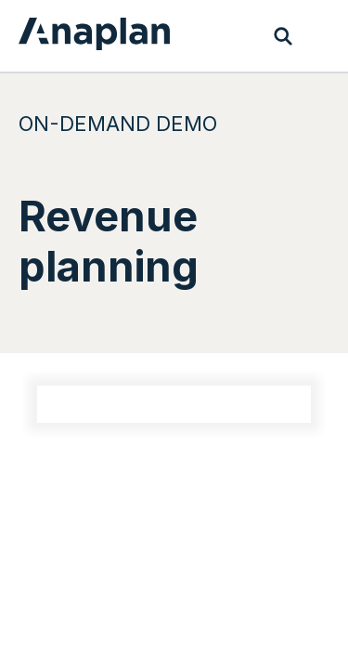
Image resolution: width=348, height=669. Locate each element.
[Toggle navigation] (320, 36)
